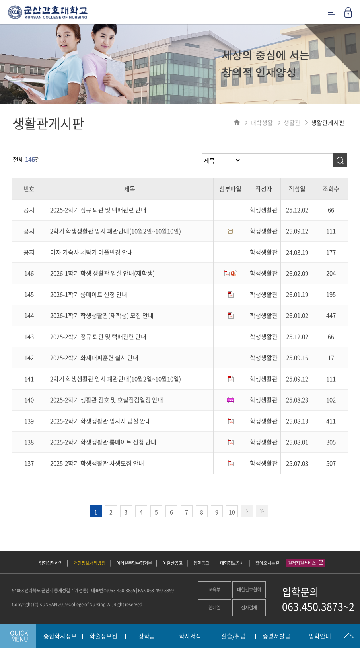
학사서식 (190, 636)
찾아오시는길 (267, 563)
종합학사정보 (60, 636)
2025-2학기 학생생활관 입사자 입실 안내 (100, 421)
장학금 (146, 636)
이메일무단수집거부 (134, 563)
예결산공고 (173, 563)
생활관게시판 (327, 122)
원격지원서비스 (305, 563)
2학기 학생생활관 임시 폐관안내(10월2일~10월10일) (115, 231)
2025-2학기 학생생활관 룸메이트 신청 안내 (103, 442)
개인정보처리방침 (89, 563)
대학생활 (262, 122)
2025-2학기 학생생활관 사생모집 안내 (97, 463)
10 (232, 512)
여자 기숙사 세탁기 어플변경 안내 (91, 252)
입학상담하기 (51, 563)
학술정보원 (103, 636)
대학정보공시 (232, 563)
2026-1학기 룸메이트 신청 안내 (88, 294)
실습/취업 (233, 636)
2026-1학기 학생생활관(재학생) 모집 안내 (102, 315)
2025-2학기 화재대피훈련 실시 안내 (94, 357)
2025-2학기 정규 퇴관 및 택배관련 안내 (98, 210)
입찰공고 (201, 563)
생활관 (292, 122)
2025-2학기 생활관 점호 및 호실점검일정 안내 (106, 399)
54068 (18, 590)
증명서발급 (276, 636)
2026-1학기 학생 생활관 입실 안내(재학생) (102, 273)
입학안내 (320, 636)
